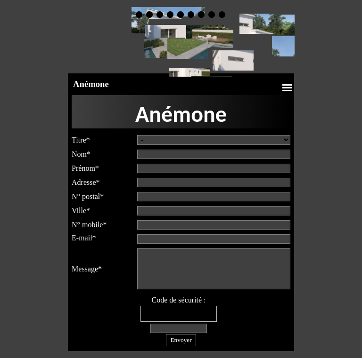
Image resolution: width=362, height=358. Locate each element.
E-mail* (84, 238)
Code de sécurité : (178, 300)
